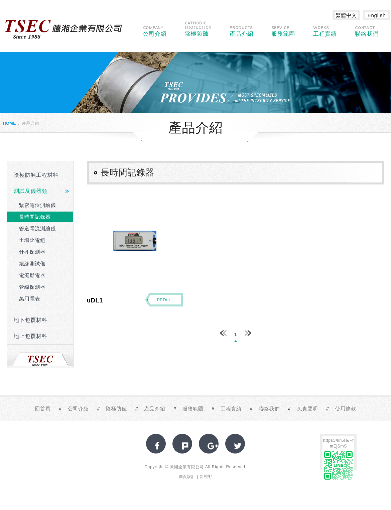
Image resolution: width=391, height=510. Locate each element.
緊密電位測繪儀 (37, 205)
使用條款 (345, 408)
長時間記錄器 (35, 217)
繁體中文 (346, 15)
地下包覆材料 (30, 320)
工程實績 (325, 31)
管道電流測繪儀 (37, 228)
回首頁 (42, 408)
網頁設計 (187, 476)
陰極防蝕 (198, 29)
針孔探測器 (32, 252)
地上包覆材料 (30, 336)
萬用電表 (29, 298)
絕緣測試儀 (32, 263)
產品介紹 (241, 31)
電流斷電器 (32, 275)
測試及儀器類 (30, 191)
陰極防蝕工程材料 (36, 175)
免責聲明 (307, 408)
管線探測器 (32, 287)
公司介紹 (155, 31)
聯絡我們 (367, 31)
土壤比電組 (32, 240)
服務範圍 (283, 31)
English (377, 15)
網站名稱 (63, 29)
